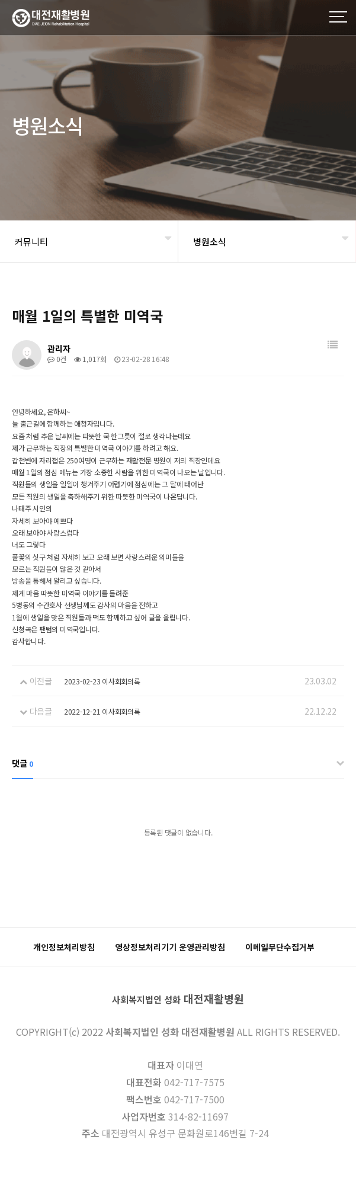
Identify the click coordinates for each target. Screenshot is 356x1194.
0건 (56, 359)
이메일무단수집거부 (280, 947)
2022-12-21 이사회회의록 (102, 711)
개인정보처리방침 (64, 947)
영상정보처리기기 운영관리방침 (170, 947)
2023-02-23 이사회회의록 (102, 681)
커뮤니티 (31, 241)
